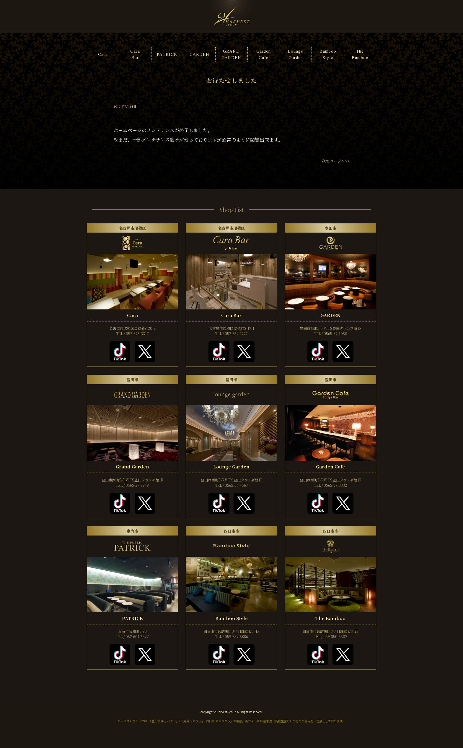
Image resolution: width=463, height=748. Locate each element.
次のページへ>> (336, 161)
